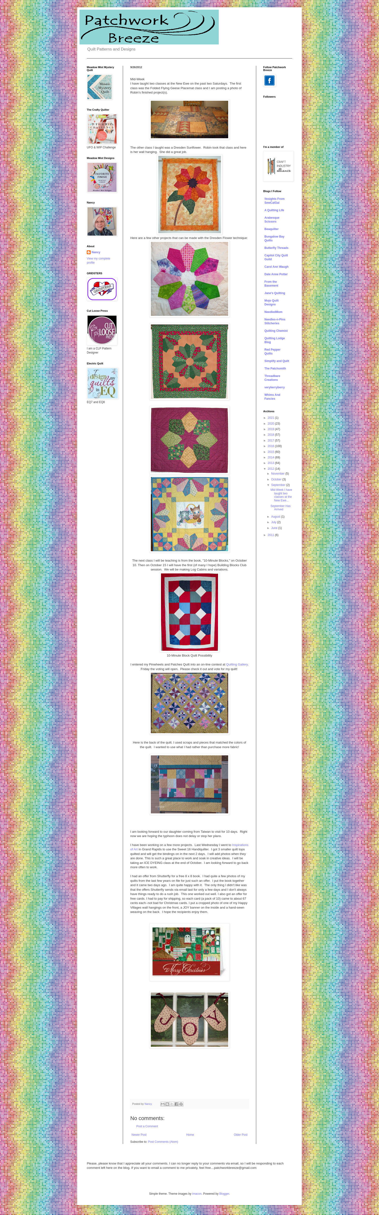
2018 (271, 434)
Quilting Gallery (237, 664)
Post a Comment (147, 1126)
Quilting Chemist (276, 331)
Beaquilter (271, 229)
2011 (271, 535)
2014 (271, 457)
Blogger (224, 1193)
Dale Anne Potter (276, 274)
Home (190, 1134)
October (276, 479)
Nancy (96, 252)
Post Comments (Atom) (163, 1141)
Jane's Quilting (274, 293)
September (278, 485)
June (274, 528)
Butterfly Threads (276, 248)
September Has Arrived (280, 507)
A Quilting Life (274, 210)
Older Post (241, 1134)
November (278, 473)
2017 (271, 440)
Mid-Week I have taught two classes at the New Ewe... (281, 495)
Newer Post (138, 1134)
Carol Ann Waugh (276, 266)
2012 (271, 468)
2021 (271, 417)
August (276, 516)
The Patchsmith (275, 368)
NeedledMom (273, 312)
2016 (271, 446)
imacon (197, 1193)
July (274, 522)
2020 (271, 423)
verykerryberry (274, 387)
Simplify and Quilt (276, 361)
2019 (271, 429)
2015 (271, 452)
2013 (271, 463)
